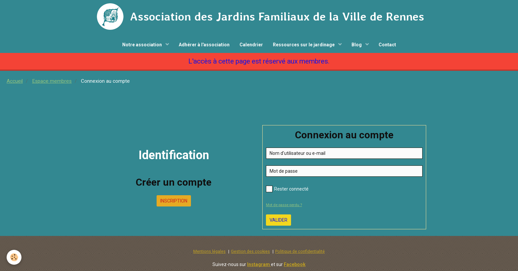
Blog (357, 44)
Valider (278, 220)
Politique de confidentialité (300, 251)
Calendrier (251, 44)
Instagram (259, 264)
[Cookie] (14, 257)
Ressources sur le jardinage (304, 44)
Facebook (295, 264)
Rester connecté (287, 189)
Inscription (173, 200)
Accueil (15, 81)
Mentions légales (209, 251)
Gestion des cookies (250, 251)
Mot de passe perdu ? (284, 205)
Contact (387, 44)
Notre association (142, 44)
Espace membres (52, 81)
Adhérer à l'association (204, 44)
